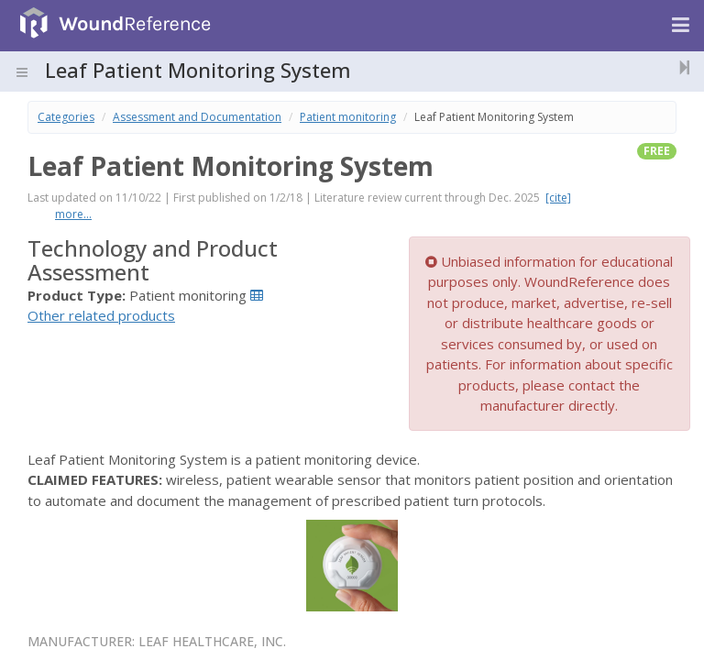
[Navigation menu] (680, 25)
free (657, 151)
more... (73, 214)
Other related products (101, 315)
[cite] (558, 197)
